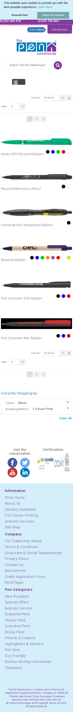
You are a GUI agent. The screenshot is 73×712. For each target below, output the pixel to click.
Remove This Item (68, 402)
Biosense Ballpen (13, 260)
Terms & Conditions (21, 547)
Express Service (18, 608)
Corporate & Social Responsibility (33, 553)
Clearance (13, 667)
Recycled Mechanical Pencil (21, 189)
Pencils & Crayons (20, 638)
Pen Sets (12, 649)
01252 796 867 (48, 21)
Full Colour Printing (21, 515)
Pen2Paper (14, 582)
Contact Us (14, 565)
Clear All (65, 418)
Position (55, 98)
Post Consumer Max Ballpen (21, 338)
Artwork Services (19, 521)
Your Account (60, 29)
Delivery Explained (20, 509)
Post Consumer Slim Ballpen (21, 298)
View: (4, 106)
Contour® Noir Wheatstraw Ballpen (27, 225)
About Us (12, 503)
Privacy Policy (17, 558)
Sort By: (35, 97)
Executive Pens (17, 626)
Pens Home (15, 497)
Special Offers (17, 602)
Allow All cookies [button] (53, 15)
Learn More (45, 7)
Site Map (12, 527)
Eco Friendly (15, 656)
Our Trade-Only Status (23, 541)
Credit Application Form (25, 576)
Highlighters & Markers (24, 644)
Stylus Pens (15, 632)
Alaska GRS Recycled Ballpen (22, 154)
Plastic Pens (15, 620)
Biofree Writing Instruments (28, 661)
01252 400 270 (10, 21)
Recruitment (15, 570)
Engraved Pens (17, 614)
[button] (54, 7)
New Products (17, 596)
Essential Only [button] (20, 15)
